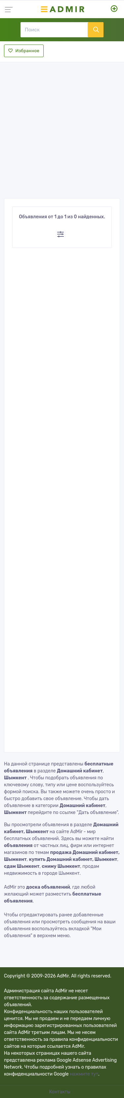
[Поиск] (54, 29)
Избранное (23, 50)
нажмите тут (84, 1074)
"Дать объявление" (97, 812)
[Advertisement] (62, 128)
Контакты (60, 1092)
